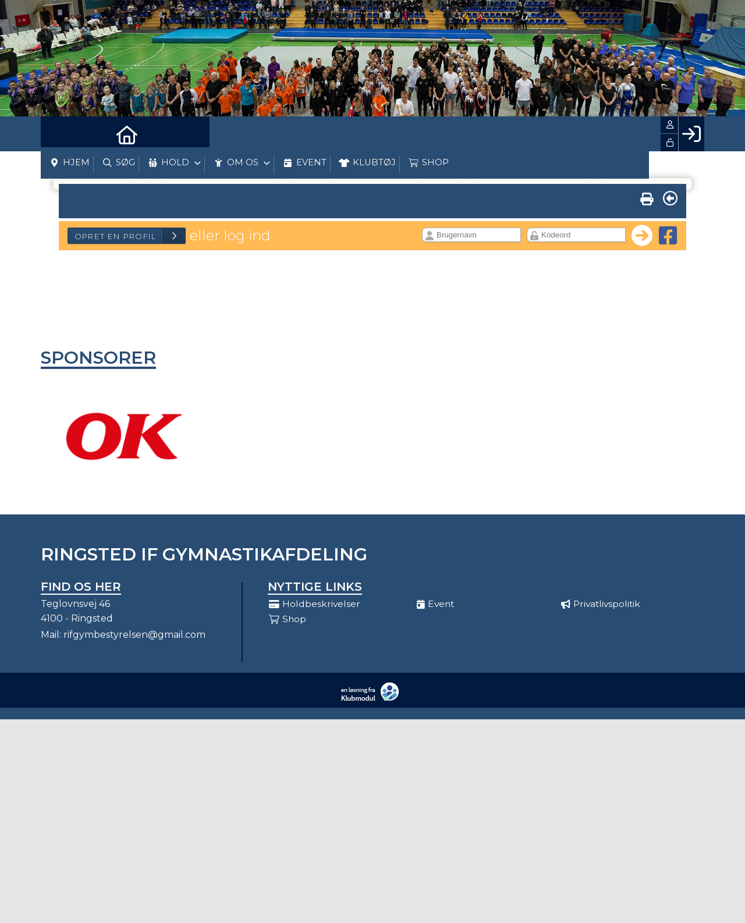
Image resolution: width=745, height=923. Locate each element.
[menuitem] (58, 133)
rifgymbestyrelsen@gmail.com (134, 634)
